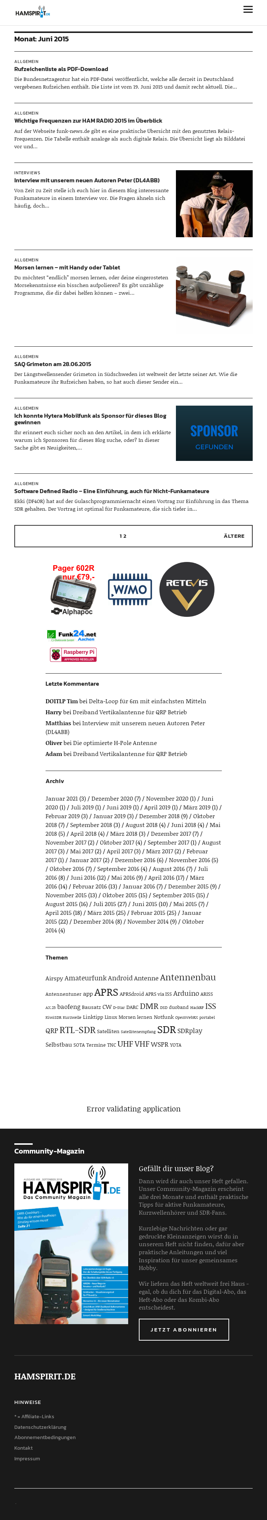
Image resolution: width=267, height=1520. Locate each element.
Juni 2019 (119, 807)
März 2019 (196, 807)
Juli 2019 (82, 807)
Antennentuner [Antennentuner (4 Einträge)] (64, 994)
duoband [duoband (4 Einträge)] (179, 1007)
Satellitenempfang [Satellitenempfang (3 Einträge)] (138, 1032)
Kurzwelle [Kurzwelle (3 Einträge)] (72, 1017)
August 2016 (169, 868)
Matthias (58, 723)
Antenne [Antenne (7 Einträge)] (146, 977)
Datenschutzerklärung (40, 1427)
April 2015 (59, 912)
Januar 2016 (139, 886)
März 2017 (159, 851)
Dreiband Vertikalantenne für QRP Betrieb (130, 712)
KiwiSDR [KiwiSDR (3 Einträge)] (53, 1017)
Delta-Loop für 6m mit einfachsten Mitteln (147, 701)
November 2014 (148, 921)
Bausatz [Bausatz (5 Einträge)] (91, 1007)
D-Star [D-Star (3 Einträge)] (119, 1007)
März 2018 (123, 833)
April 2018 (84, 833)
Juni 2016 (83, 877)
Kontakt (23, 1448)
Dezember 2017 (171, 833)
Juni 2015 (144, 903)
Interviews (27, 173)
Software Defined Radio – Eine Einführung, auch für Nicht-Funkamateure (111, 491)
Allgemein (26, 61)
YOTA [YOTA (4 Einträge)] (175, 1045)
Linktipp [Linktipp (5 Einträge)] (93, 1017)
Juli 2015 (104, 903)
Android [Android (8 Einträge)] (120, 978)
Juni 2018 (183, 824)
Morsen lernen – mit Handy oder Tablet (67, 267)
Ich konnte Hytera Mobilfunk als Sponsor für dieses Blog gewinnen (90, 418)
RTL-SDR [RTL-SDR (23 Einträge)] (77, 1029)
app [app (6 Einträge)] (88, 993)
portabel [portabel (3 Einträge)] (207, 1017)
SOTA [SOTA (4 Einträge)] (79, 1045)
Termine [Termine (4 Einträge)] (96, 1045)
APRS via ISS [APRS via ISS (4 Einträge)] (158, 994)
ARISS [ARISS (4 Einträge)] (207, 994)
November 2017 (66, 842)
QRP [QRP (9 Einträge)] (52, 1030)
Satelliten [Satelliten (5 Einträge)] (108, 1031)
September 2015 (174, 895)
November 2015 (66, 895)
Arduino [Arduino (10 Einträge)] (186, 993)
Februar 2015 (148, 912)
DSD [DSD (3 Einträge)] (163, 1007)
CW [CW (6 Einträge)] (107, 1006)
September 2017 (168, 842)
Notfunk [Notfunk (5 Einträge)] (164, 1017)
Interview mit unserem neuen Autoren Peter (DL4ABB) (87, 180)
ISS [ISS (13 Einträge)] (210, 1006)
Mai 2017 (81, 851)
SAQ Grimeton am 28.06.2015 (52, 363)
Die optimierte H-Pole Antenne (115, 742)
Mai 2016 (123, 877)
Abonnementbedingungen (45, 1437)
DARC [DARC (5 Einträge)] (132, 1007)
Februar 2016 (90, 886)
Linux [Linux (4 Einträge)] (111, 1017)
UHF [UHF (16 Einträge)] (125, 1043)
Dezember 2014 (93, 921)
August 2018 (142, 824)
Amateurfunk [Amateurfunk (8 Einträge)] (86, 978)
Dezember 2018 (159, 816)
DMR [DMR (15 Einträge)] (149, 1006)
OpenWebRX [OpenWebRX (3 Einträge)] (186, 1017)
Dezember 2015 (188, 886)
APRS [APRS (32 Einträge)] (106, 991)
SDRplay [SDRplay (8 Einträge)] (189, 1030)
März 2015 (101, 912)
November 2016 (189, 860)
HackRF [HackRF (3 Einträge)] (197, 1007)
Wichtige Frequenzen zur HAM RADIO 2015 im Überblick (88, 120)
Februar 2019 (63, 816)
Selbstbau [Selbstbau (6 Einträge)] (59, 1044)
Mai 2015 (185, 903)
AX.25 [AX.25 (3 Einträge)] (51, 1007)
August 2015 (61, 903)
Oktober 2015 (119, 895)
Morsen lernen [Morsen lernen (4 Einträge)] (135, 1017)
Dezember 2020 (112, 798)
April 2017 (120, 851)
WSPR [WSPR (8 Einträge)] (160, 1044)
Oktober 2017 (117, 842)
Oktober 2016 (67, 868)
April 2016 (161, 877)
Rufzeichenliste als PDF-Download (61, 68)
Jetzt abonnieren (184, 1329)
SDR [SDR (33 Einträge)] (166, 1028)
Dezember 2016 (135, 860)
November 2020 (167, 798)
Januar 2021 (62, 798)
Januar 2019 (109, 816)
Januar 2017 (85, 860)
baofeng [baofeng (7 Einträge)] (68, 1006)
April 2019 (157, 807)
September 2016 (118, 868)
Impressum (27, 1459)
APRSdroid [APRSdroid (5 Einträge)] (132, 994)
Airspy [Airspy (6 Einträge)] (54, 978)
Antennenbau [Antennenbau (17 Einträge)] (188, 977)
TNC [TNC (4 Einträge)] (111, 1045)
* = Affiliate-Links (34, 1416)
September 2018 (91, 824)
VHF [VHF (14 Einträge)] (142, 1043)
